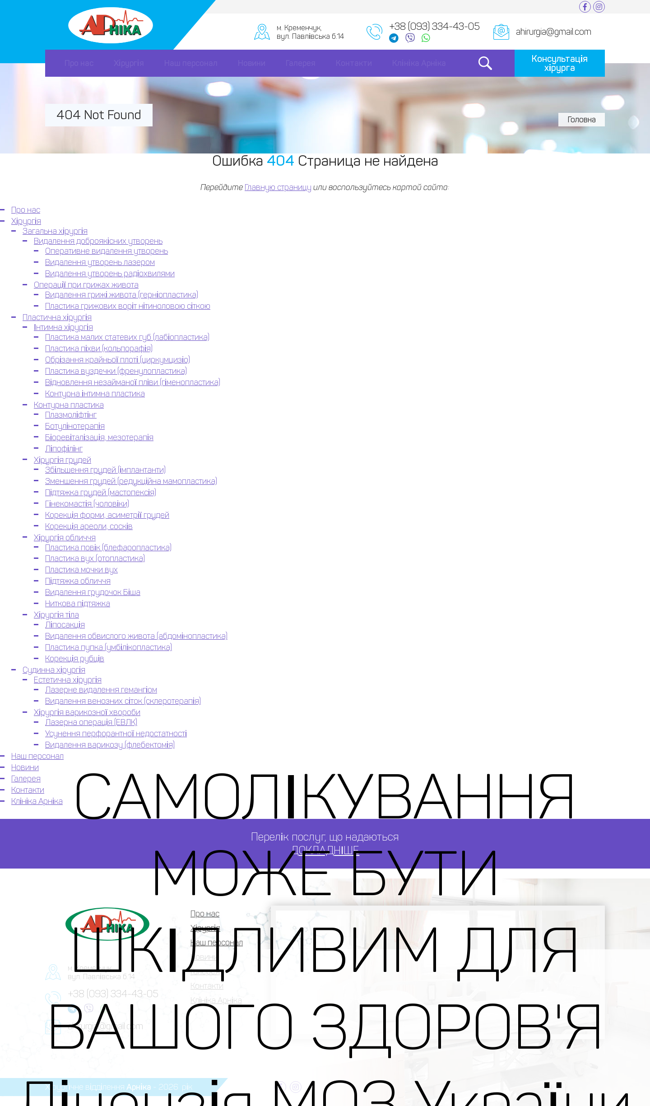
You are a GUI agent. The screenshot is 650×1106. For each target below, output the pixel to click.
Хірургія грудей (62, 460)
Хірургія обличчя (65, 538)
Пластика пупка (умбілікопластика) (108, 647)
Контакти (354, 63)
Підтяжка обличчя (78, 581)
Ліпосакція (65, 625)
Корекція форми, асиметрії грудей (107, 515)
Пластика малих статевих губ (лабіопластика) (127, 337)
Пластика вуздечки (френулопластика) (116, 371)
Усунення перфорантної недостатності (116, 734)
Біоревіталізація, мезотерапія (99, 437)
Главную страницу (278, 187)
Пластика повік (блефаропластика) (108, 548)
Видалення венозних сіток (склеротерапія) (123, 701)
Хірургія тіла (56, 615)
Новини (251, 63)
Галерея (301, 63)
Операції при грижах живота (86, 285)
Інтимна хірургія (63, 327)
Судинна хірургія (54, 670)
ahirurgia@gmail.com (553, 31)
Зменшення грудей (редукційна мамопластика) (131, 481)
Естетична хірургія (68, 680)
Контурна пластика (69, 405)
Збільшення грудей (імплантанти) (105, 470)
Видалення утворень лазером (100, 262)
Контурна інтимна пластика (95, 394)
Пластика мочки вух (81, 570)
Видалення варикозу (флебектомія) (110, 745)
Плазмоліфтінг (71, 415)
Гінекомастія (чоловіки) (87, 504)
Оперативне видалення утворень (106, 251)
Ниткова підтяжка (77, 604)
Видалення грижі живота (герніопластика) (121, 295)
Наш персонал (191, 63)
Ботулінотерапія (75, 426)
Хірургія (129, 63)
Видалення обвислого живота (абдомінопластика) (136, 636)
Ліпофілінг (64, 449)
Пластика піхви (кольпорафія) (99, 348)
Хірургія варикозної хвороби (87, 712)
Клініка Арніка (419, 63)
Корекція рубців (74, 659)
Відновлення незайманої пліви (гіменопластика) (132, 382)
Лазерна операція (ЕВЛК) (91, 722)
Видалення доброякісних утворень (98, 241)
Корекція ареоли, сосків (89, 526)
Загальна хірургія (55, 231)
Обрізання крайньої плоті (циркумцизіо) (117, 360)
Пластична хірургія (57, 317)
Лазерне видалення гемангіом (101, 690)
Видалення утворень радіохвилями (110, 274)
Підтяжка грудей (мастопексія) (100, 492)
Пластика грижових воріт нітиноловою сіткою (127, 306)
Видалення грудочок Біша (92, 592)
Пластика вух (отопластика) (95, 558)
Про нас (79, 63)
